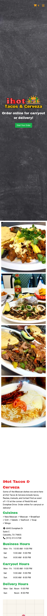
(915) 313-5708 (12, 538)
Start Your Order (23, 125)
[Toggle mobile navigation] (43, 5)
